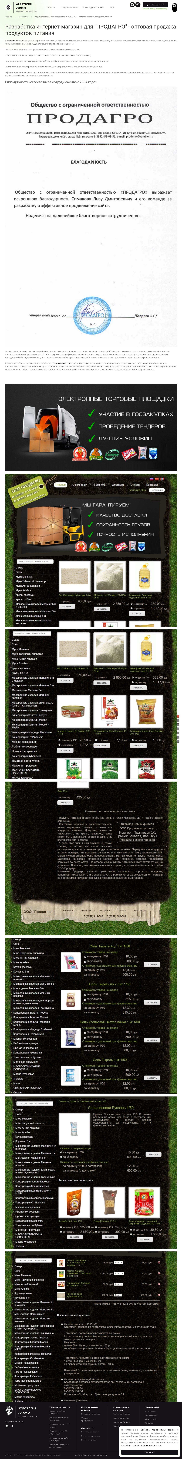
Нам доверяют (151, 1415)
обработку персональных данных (157, 1430)
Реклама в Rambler (121, 1422)
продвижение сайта (63, 363)
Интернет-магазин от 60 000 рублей (59, 1446)
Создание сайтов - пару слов (57, 1412)
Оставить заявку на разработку (155, 9)
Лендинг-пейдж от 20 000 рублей (58, 1419)
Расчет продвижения (90, 1436)
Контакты (149, 1423)
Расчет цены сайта (89, 1432)
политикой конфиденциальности (145, 1445)
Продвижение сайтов (90, 1414)
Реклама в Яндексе (121, 1414)
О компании (150, 1411)
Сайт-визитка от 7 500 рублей (59, 1425)
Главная (50, 7)
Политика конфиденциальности (91, 1455)
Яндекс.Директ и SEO (93, 7)
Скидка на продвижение (87, 1419)
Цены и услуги (151, 1419)
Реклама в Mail (119, 1426)
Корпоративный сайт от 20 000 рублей (60, 1439)
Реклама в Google (121, 1418)
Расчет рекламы (88, 1440)
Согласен (149, 1452)
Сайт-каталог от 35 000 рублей (58, 1432)
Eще (112, 7)
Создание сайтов (69, 7)
